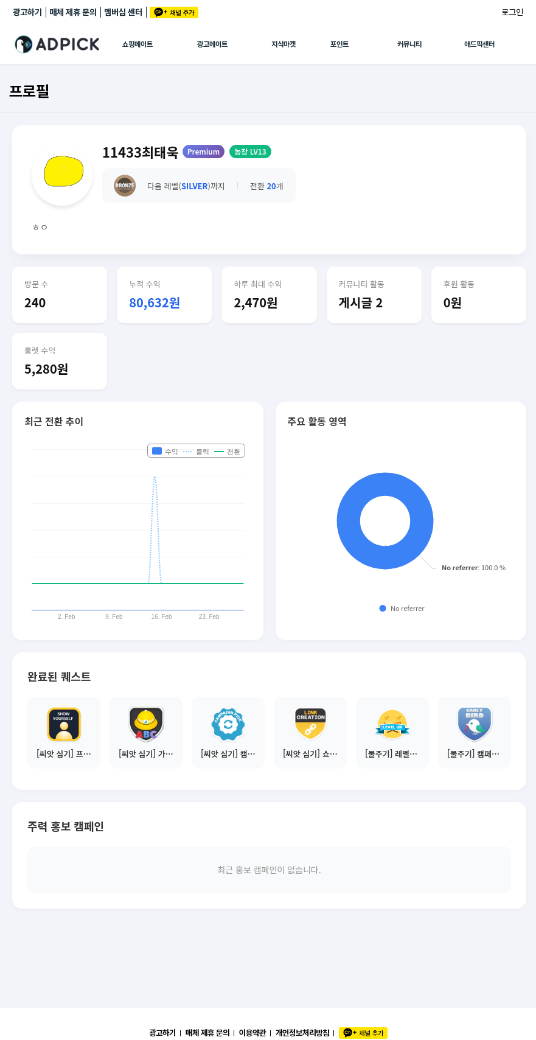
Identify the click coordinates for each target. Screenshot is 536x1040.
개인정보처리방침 (302, 1033)
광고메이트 (212, 44)
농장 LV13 (250, 151)
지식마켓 (283, 44)
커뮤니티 (409, 44)
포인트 (339, 44)
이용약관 (252, 1033)
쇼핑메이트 (137, 44)
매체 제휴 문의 (73, 12)
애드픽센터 (479, 44)
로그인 (512, 12)
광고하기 (27, 12)
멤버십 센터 (123, 12)
